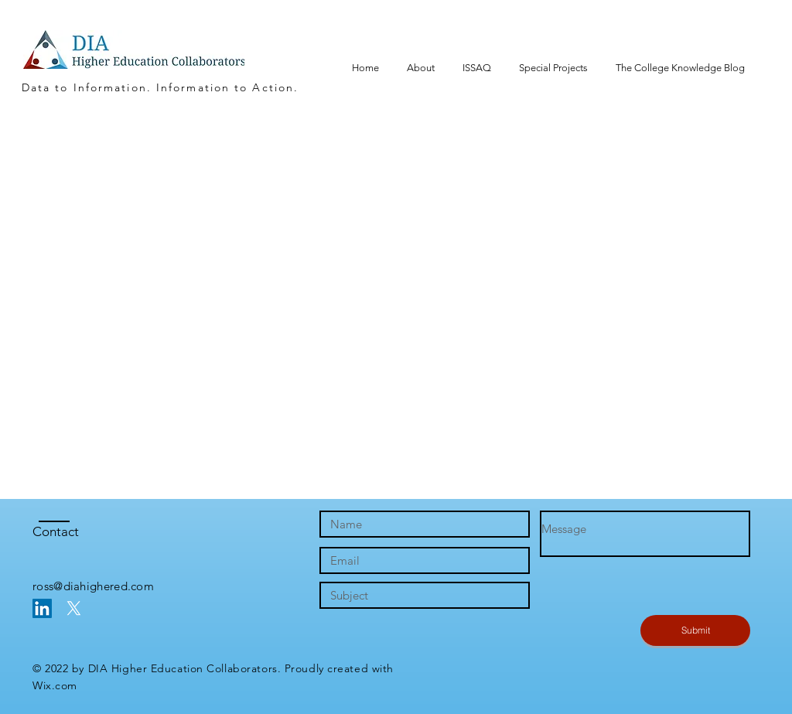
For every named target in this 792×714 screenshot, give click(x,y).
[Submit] (695, 630)
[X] (74, 608)
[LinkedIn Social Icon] (42, 608)
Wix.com (54, 685)
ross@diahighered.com (93, 586)
